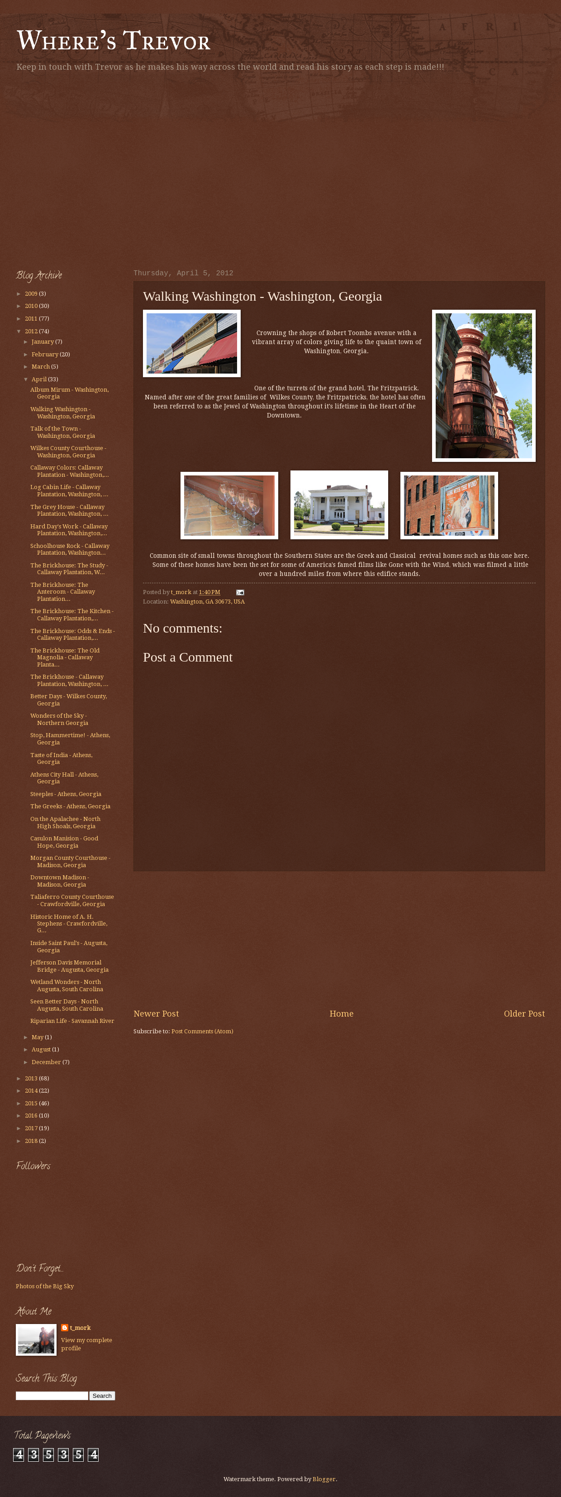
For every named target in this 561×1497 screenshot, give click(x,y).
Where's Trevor (113, 40)
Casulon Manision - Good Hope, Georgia (64, 842)
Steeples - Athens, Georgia (65, 794)
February (46, 354)
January (43, 341)
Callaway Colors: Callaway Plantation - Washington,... (69, 471)
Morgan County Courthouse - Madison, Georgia (70, 861)
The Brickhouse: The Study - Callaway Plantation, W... (69, 569)
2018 (32, 1140)
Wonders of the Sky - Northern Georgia (59, 719)
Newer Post (156, 1013)
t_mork (80, 1327)
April (40, 379)
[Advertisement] (85, 169)
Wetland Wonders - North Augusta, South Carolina (66, 985)
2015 (32, 1103)
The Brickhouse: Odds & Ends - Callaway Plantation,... (72, 634)
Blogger (324, 1479)
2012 (32, 331)
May (38, 1037)
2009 (32, 293)
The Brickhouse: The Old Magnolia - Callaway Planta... (65, 657)
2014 (32, 1090)
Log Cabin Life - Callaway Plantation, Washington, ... (69, 490)
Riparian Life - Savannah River (72, 1020)
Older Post (524, 1013)
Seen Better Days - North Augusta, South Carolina (66, 1005)
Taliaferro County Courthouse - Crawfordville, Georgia (72, 900)
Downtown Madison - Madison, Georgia (59, 881)
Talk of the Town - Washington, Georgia (62, 432)
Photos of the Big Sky (45, 1286)
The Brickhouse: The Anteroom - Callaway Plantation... (62, 591)
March (41, 366)
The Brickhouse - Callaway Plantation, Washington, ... (69, 680)
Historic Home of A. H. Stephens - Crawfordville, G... (68, 923)
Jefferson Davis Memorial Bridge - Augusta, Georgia (69, 966)
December (47, 1062)
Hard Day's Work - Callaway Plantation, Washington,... (69, 530)
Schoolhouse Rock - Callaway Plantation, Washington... (69, 549)
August (42, 1049)
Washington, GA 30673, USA (207, 601)
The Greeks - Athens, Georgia (70, 806)
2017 (32, 1128)
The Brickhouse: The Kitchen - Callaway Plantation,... (72, 614)
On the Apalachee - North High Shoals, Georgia (65, 822)
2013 (32, 1078)
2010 (32, 305)
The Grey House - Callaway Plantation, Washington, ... (69, 510)
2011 (32, 318)
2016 (32, 1115)
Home (342, 1013)
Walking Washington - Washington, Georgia (62, 412)
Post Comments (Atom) (202, 1031)
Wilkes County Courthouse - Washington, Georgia (68, 451)
